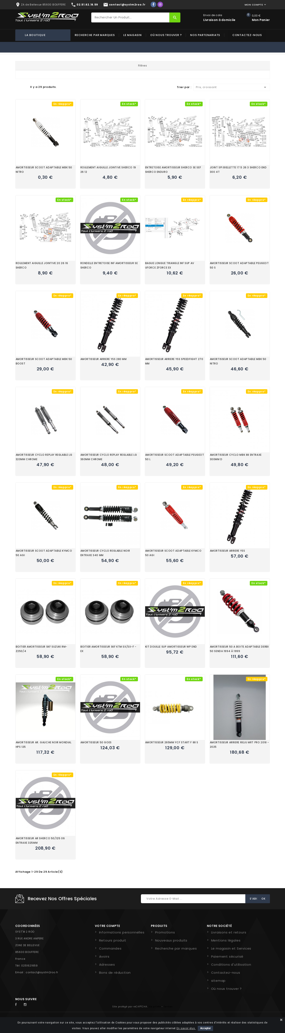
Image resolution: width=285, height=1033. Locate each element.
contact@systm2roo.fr (42, 972)
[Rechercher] (130, 17)
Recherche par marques (95, 35)
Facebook (18, 1005)
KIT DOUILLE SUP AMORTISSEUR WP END (171, 646)
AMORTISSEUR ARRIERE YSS (227, 551)
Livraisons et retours (228, 932)
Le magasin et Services (231, 948)
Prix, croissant (232, 87)
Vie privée (155, 1006)
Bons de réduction (115, 972)
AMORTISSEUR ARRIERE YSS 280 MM (103, 359)
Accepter (205, 1028)
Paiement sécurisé (227, 956)
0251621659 (29, 965)
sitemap (218, 980)
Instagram (26, 1005)
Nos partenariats (205, 35)
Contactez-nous (247, 35)
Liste (25, 87)
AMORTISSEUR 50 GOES (96, 742)
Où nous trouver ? (166, 35)
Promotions (165, 932)
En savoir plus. (186, 1028)
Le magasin (132, 35)
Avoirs (104, 956)
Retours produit (112, 940)
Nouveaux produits (171, 940)
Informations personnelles (122, 932)
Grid (17, 87)
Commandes (110, 948)
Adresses (107, 964)
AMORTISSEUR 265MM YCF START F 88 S (171, 742)
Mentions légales (226, 940)
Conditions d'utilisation (231, 964)
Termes (168, 1006)
